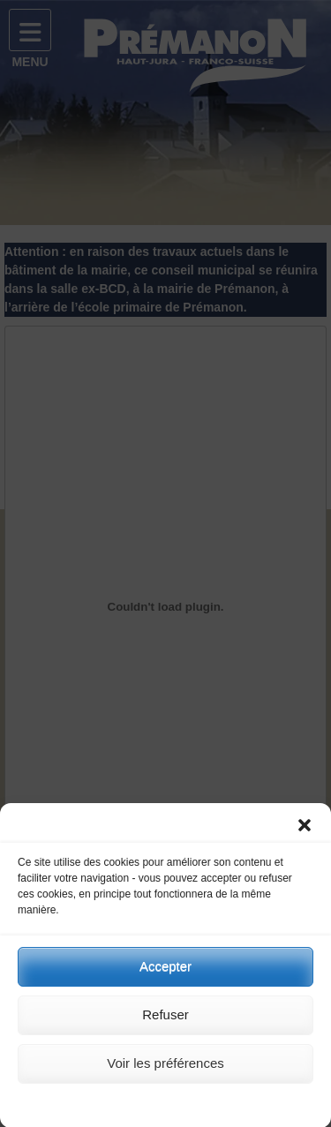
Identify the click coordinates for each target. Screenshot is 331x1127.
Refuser (165, 1023)
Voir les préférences (165, 1071)
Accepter (165, 974)
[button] (304, 834)
